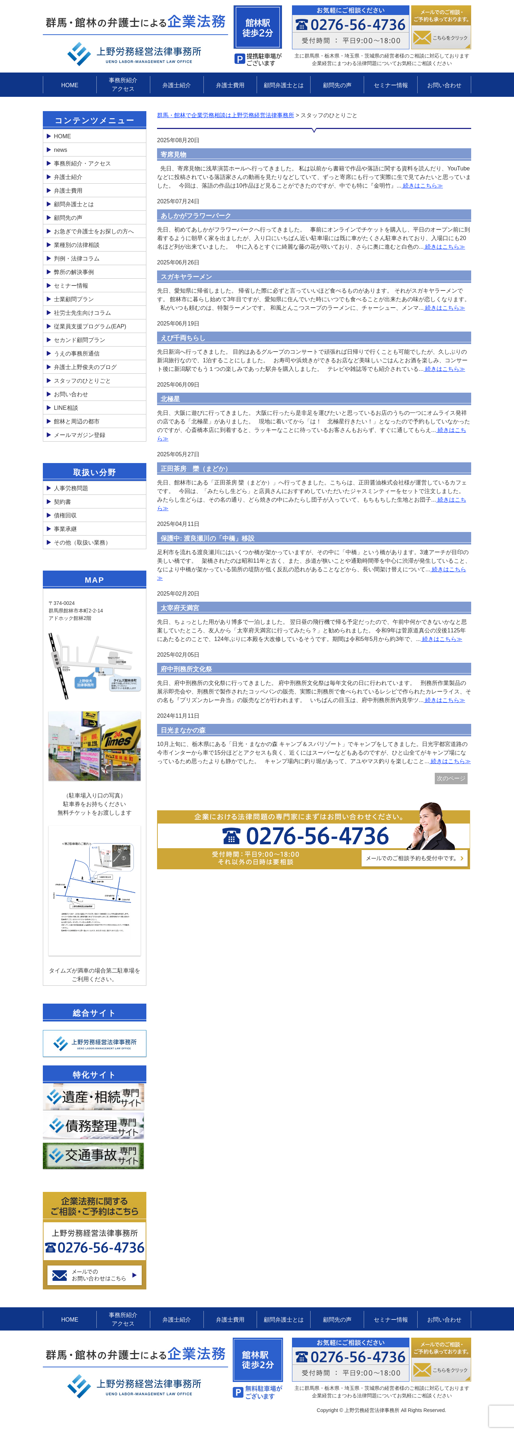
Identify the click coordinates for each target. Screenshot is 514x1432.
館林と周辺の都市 (77, 421)
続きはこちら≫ (422, 186)
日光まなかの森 (183, 730)
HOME (69, 85)
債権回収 (65, 515)
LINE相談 (66, 408)
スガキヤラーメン (186, 276)
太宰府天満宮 (180, 608)
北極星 (170, 399)
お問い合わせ (444, 85)
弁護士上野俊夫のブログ (85, 367)
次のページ (451, 778)
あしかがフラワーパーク (196, 215)
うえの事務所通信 (77, 353)
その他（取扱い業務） (82, 543)
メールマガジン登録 (79, 435)
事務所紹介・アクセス (82, 163)
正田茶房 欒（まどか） (196, 468)
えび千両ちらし (183, 338)
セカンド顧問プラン (79, 340)
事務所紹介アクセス (123, 84)
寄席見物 (173, 154)
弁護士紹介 (176, 85)
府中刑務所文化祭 (186, 669)
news (60, 150)
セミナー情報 (391, 85)
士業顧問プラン (74, 299)
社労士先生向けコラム (82, 313)
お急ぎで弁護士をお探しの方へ (94, 231)
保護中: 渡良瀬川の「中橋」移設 (208, 538)
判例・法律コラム (77, 258)
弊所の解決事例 (74, 272)
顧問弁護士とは (284, 85)
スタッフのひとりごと (82, 381)
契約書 (62, 502)
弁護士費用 (230, 85)
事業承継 (65, 529)
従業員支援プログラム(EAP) (90, 326)
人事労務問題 (71, 488)
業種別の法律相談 (77, 245)
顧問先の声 (337, 85)
